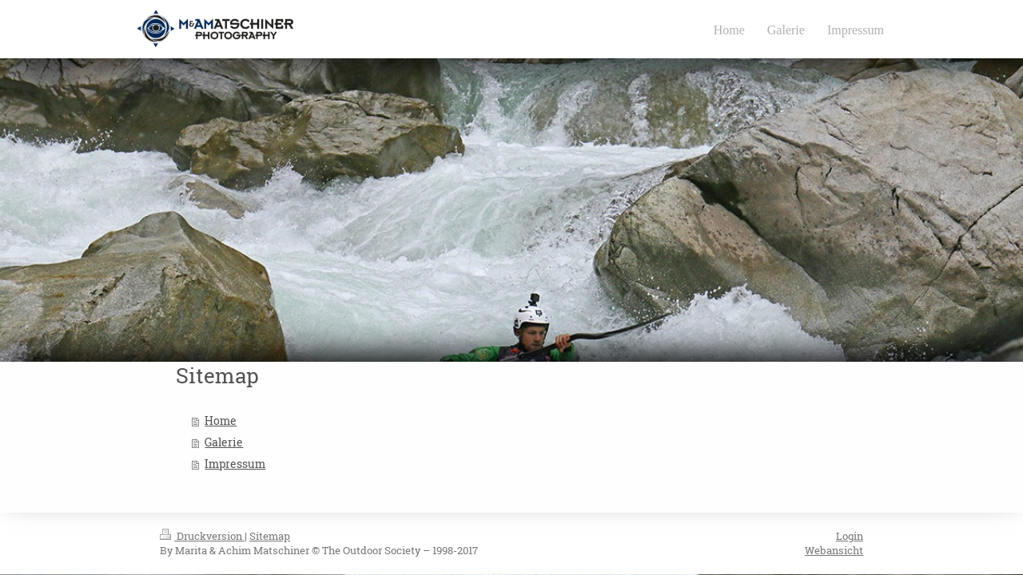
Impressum (235, 464)
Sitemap (269, 536)
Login (849, 536)
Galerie (224, 442)
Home (221, 421)
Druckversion (202, 536)
